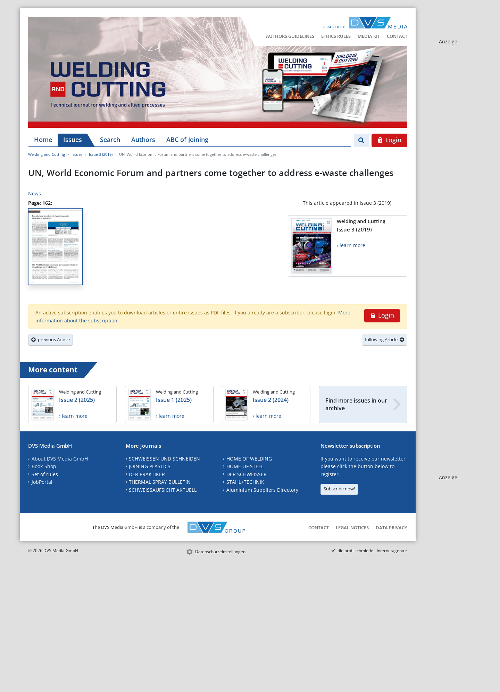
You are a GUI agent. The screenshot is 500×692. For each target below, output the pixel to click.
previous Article (50, 339)
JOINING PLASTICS (149, 466)
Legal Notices (352, 527)
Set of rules (45, 474)
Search (110, 139)
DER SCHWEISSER (246, 474)
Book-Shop (44, 466)
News (34, 193)
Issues (72, 139)
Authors (143, 139)
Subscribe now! (339, 489)
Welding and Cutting (46, 154)
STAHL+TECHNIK (245, 482)
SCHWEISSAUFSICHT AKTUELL (163, 490)
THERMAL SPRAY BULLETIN (160, 482)
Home (43, 139)
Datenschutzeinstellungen (220, 552)
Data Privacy (391, 527)
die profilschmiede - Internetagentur (372, 551)
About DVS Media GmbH (60, 458)
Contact (397, 36)
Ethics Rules (336, 36)
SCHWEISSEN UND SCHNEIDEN (164, 458)
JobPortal (42, 482)
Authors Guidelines (290, 36)
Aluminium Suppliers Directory (262, 490)
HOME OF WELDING (249, 458)
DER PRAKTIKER (147, 474)
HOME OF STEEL (245, 466)
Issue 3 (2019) (100, 154)
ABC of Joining (187, 139)
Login (389, 140)
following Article (384, 339)
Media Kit (369, 36)
